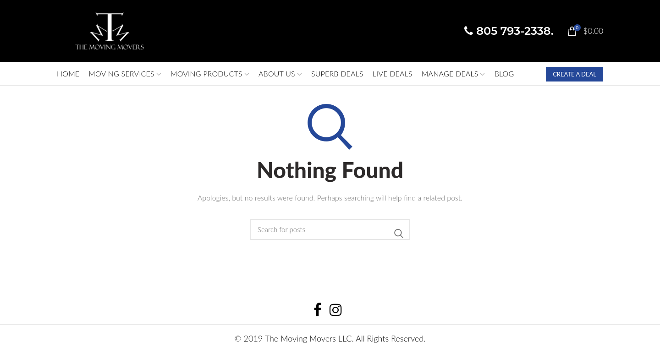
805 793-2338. (509, 31)
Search (398, 233)
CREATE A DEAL (574, 74)
